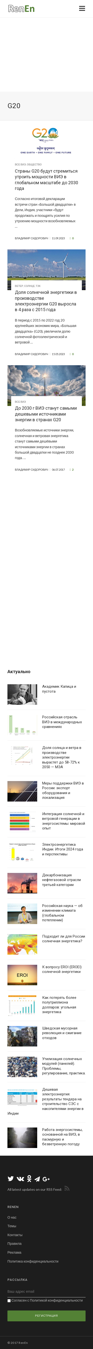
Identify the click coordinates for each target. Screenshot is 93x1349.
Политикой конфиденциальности (56, 1300)
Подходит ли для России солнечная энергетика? (63, 939)
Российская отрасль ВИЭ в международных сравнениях (62, 722)
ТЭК (38, 285)
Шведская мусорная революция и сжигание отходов (62, 1033)
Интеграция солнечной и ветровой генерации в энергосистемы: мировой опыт (63, 821)
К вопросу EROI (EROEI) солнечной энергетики (62, 969)
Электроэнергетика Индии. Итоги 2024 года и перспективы (62, 849)
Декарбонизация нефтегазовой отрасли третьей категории (61, 880)
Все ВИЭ (20, 164)
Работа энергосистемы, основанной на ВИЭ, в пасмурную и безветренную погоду (62, 1137)
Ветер (19, 285)
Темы (11, 1226)
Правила (14, 1243)
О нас (11, 1217)
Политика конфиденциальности (33, 1261)
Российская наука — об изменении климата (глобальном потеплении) (62, 913)
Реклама (14, 1252)
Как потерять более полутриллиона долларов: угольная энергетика (59, 1004)
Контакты (14, 1235)
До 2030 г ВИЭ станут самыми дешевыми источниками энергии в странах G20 (46, 413)
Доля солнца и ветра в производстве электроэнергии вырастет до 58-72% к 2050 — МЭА (61, 757)
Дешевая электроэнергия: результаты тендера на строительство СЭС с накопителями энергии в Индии (45, 1101)
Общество (34, 164)
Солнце (29, 285)
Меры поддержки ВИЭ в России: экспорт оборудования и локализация (63, 790)
